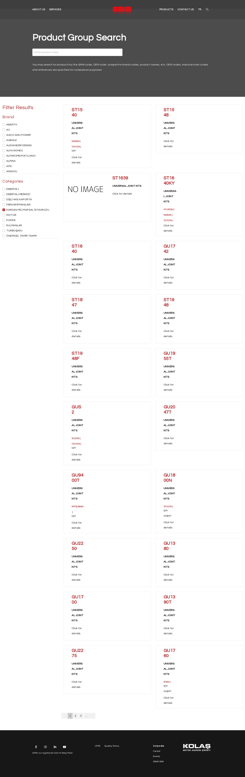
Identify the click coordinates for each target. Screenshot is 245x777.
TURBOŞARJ (14, 230)
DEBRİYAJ (12, 189)
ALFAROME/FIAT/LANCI (21, 155)
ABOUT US (38, 10)
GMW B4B (158, 761)
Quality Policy (111, 746)
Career (157, 751)
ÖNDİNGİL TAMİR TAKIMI (21, 235)
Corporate (158, 746)
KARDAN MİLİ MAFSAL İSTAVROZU (27, 209)
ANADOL (11, 171)
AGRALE (11, 140)
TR (199, 10)
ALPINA (11, 161)
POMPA (11, 220)
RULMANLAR (14, 225)
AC (8, 129)
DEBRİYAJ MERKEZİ (18, 194)
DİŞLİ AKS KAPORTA (19, 199)
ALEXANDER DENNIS (19, 145)
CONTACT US (187, 10)
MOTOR (11, 215)
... (86, 715)
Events (156, 756)
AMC (9, 166)
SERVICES (53, 10)
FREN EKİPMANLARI (18, 204)
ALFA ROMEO (14, 150)
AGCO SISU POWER (18, 135)
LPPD (98, 746)
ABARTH (11, 124)
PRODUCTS (169, 10)
